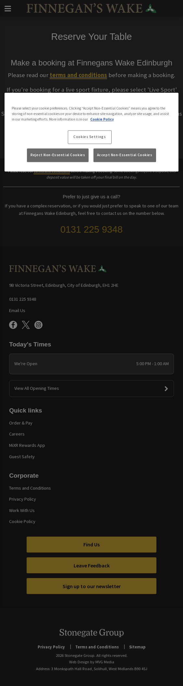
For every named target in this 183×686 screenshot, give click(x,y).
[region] (91, 132)
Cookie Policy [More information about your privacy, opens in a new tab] (102, 119)
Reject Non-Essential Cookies (57, 155)
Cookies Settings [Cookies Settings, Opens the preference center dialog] (89, 136)
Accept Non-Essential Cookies (124, 155)
